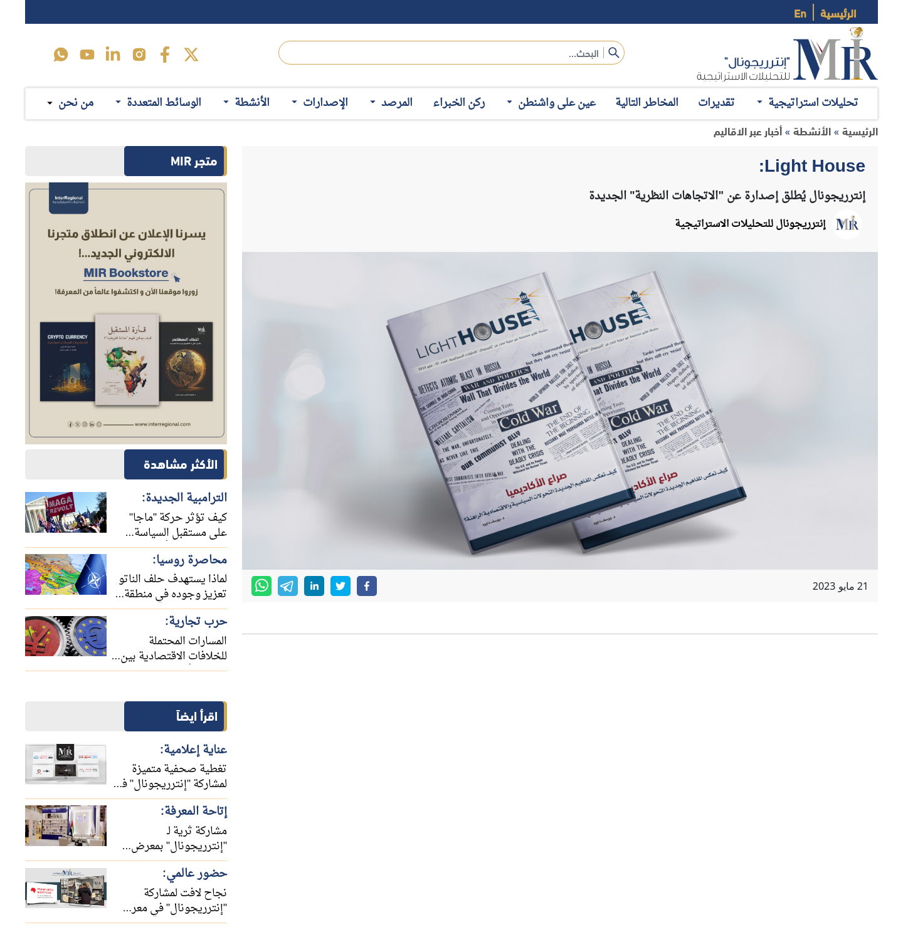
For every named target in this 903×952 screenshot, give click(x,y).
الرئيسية (838, 12)
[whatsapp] (261, 586)
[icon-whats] (60, 54)
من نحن (75, 103)
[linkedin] (112, 54)
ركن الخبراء (459, 103)
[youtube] (87, 54)
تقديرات (716, 103)
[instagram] (139, 54)
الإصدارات (318, 103)
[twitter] (191, 54)
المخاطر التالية (647, 103)
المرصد (390, 103)
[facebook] (165, 54)
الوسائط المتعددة (157, 103)
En (800, 12)
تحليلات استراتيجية (806, 103)
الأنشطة (245, 103)
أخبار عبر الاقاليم (748, 131)
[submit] (614, 53)
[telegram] (288, 586)
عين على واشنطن (550, 103)
